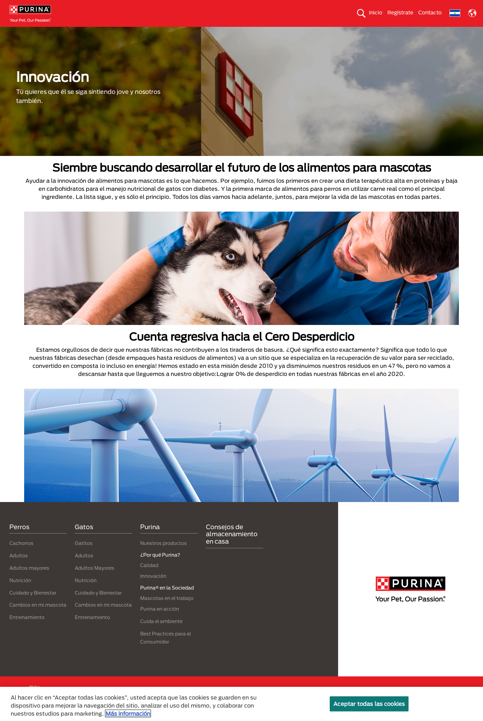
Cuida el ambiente (287, 32)
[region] (241, 704)
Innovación (153, 588)
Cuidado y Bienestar (32, 604)
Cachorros (21, 555)
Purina (150, 538)
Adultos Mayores (94, 580)
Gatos (79, 32)
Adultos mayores (29, 580)
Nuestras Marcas (117, 32)
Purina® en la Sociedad (229, 32)
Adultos (18, 567)
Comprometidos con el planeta (353, 32)
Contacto (430, 12)
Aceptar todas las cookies (369, 704)
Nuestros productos (170, 32)
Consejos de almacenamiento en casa (232, 546)
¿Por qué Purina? (419, 32)
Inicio (375, 12)
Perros (52, 32)
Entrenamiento (27, 629)
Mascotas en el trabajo (167, 610)
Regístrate (400, 12)
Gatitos (84, 555)
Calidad (149, 577)
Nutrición (20, 592)
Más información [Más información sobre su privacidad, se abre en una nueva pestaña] (128, 713)
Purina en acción (159, 620)
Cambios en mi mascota (37, 617)
